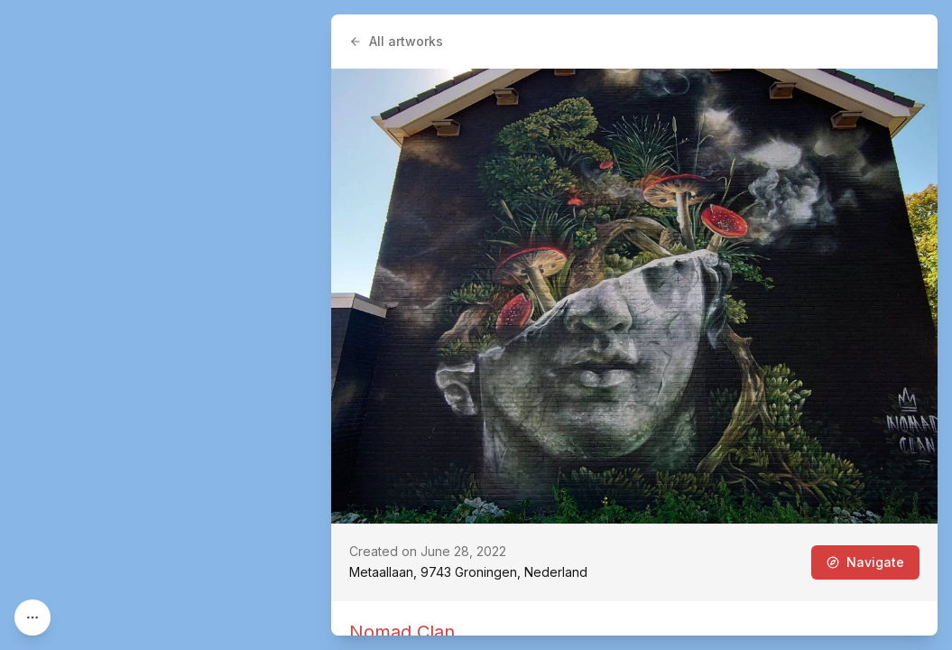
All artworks (396, 41)
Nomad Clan (402, 632)
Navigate (865, 562)
